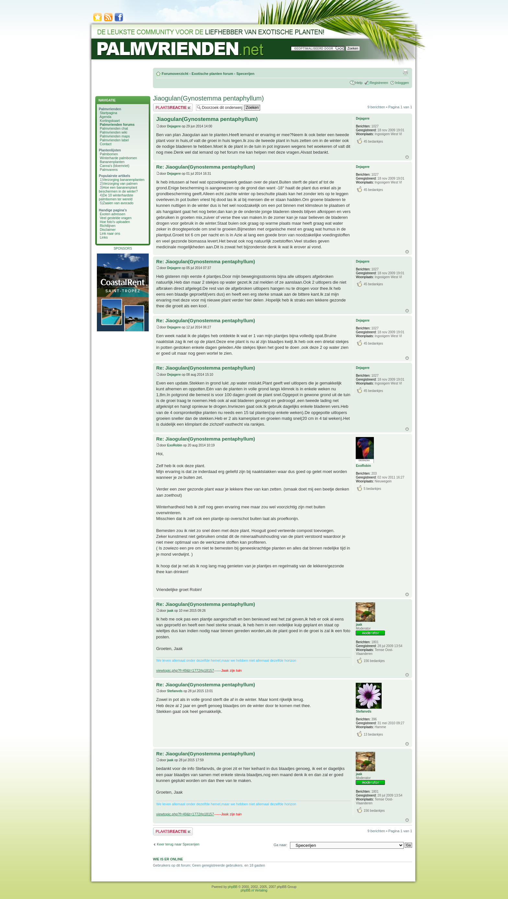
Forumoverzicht (175, 74)
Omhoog (407, 157)
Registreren (379, 83)
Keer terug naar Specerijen (178, 844)
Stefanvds (175, 691)
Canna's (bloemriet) (114, 166)
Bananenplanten (112, 162)
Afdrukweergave (405, 72)
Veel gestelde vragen (116, 218)
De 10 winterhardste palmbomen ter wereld (116, 197)
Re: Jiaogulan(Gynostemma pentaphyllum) (205, 167)
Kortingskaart (110, 121)
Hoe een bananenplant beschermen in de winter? (118, 189)
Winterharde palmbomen (118, 158)
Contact (105, 144)
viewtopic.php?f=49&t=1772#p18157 (185, 670)
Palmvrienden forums (117, 124)
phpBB (232, 887)
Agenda (105, 117)
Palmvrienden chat (114, 128)
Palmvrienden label (114, 140)
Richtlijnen (107, 226)
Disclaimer (108, 229)
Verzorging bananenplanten (123, 180)
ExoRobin (174, 445)
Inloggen (402, 83)
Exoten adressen (112, 214)
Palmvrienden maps (115, 136)
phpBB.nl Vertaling (254, 890)
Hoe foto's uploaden (115, 222)
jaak (170, 610)
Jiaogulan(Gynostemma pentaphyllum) (208, 98)
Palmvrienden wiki (113, 132)
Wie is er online (168, 859)
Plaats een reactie (173, 107)
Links (104, 237)
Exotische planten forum (212, 74)
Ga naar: (280, 845)
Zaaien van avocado (118, 203)
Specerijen (245, 74)
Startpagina (108, 113)
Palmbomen (109, 154)
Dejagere (174, 126)
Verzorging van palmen (120, 183)
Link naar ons (110, 233)
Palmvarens (109, 170)
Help (359, 83)
